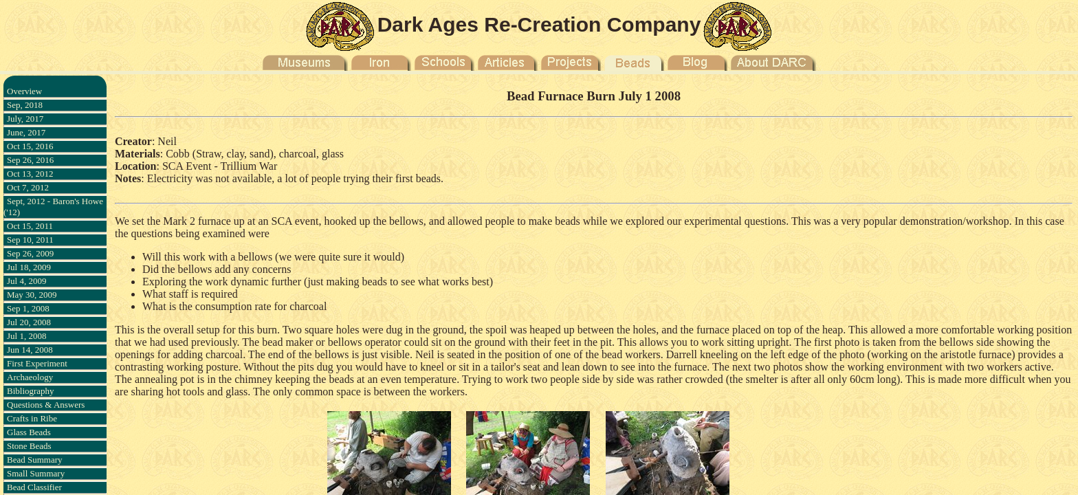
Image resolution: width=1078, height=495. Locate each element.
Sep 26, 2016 (30, 160)
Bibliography (30, 391)
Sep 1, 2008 (28, 308)
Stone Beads (29, 446)
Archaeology (30, 377)
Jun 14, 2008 (30, 349)
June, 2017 (26, 132)
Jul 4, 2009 (26, 281)
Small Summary (36, 473)
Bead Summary (35, 459)
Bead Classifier (34, 487)
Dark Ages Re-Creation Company (539, 24)
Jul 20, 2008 (29, 322)
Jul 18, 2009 (29, 267)
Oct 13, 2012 (30, 173)
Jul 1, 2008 (26, 336)
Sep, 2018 (25, 105)
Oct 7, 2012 (28, 187)
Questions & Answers (46, 404)
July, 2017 (25, 118)
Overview (24, 91)
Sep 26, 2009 (30, 253)
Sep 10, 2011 (30, 239)
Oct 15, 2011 (30, 226)
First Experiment (37, 363)
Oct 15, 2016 (30, 146)
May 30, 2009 (32, 294)
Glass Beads (29, 432)
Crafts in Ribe (32, 418)
